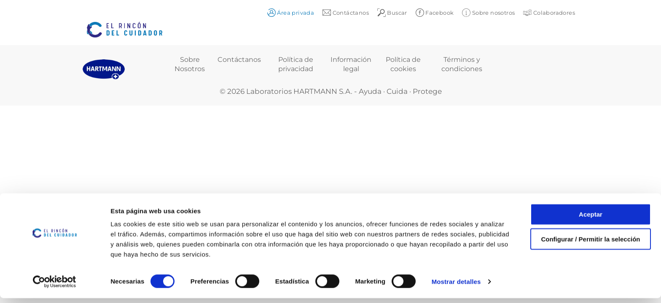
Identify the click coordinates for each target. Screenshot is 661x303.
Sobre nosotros (488, 12)
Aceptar (590, 219)
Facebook (435, 12)
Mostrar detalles (456, 286)
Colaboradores (549, 12)
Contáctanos (239, 60)
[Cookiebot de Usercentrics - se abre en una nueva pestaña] (54, 286)
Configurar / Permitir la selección (590, 243)
